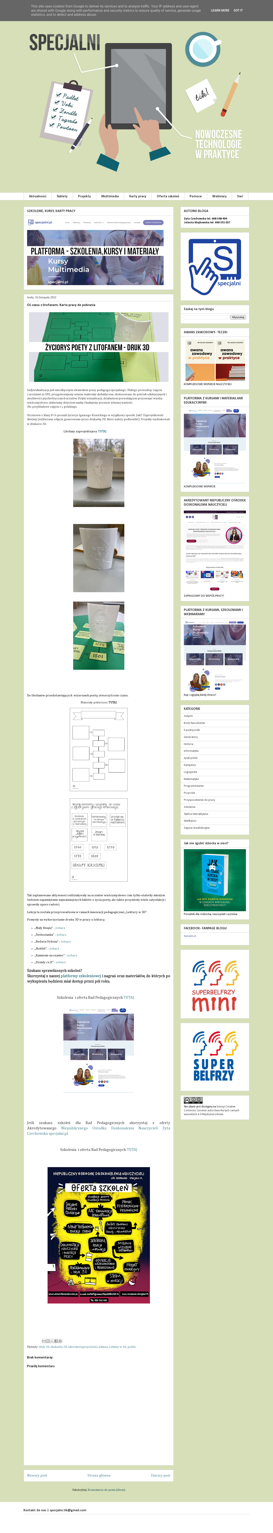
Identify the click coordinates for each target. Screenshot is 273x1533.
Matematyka (191, 779)
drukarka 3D (59, 1346)
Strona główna (98, 1475)
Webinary (219, 196)
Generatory (191, 737)
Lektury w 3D (117, 1346)
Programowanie (194, 786)
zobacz (60, 928)
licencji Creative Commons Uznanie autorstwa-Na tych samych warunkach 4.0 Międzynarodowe (211, 1110)
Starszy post (160, 1475)
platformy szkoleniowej (81, 976)
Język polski (190, 758)
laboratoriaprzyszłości (82, 1346)
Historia (188, 744)
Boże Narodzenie (194, 723)
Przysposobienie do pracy (199, 800)
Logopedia (190, 772)
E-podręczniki (192, 730)
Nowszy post (37, 1475)
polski (132, 1346)
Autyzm (188, 716)
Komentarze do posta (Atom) (106, 1489)
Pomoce (196, 196)
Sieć (240, 196)
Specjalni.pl (190, 936)
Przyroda (189, 793)
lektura (103, 1346)
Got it (238, 10)
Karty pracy (137, 196)
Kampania (190, 765)
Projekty (84, 196)
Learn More (220, 10)
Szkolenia (189, 807)
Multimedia (110, 196)
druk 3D (44, 1346)
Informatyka (191, 751)
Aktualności (37, 196)
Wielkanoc (190, 821)
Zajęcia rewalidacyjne (197, 828)
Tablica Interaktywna (196, 814)
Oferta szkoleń (168, 196)
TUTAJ (102, 431)
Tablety (62, 196)
